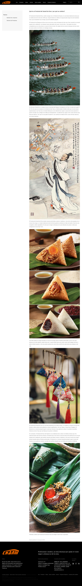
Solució (44, 2)
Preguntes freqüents (52, 2)
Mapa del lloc (5, 576)
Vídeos (26, 2)
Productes (21, 2)
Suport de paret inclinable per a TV (28, 577)
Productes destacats (31, 574)
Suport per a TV (41, 561)
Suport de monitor (29, 579)
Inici (17, 2)
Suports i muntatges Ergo (44, 565)
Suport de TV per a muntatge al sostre (10, 577)
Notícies (31, 2)
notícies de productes (12, 20)
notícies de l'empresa (12, 17)
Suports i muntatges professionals (46, 563)
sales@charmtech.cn (59, 569)
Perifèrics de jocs (42, 566)
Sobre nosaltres (38, 2)
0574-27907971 (57, 568)
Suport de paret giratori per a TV (9, 579)
